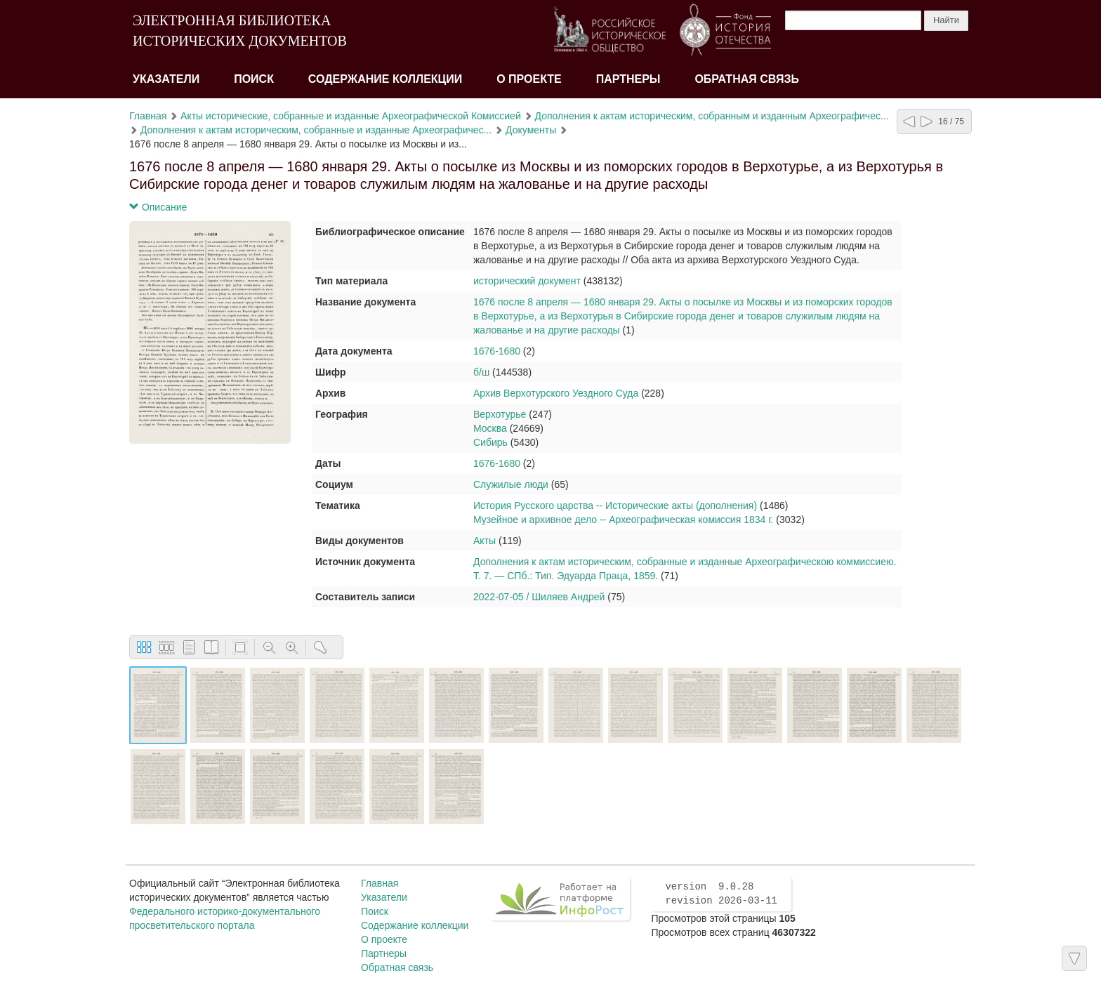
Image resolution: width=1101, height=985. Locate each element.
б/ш (481, 372)
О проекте (529, 79)
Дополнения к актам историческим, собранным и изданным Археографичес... (712, 115)
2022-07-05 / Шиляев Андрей (539, 596)
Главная (147, 115)
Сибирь (490, 442)
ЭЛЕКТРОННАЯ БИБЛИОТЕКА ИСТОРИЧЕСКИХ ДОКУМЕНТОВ (240, 30)
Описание (158, 207)
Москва (490, 428)
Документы (531, 129)
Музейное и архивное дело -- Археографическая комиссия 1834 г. (623, 519)
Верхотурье (499, 414)
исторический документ (527, 280)
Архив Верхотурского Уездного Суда (555, 393)
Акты (484, 540)
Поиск (254, 79)
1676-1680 (496, 351)
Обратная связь (746, 79)
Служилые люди (510, 484)
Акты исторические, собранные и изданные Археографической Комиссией (350, 115)
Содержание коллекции (385, 79)
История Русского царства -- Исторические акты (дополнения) (615, 505)
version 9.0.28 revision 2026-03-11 (721, 893)
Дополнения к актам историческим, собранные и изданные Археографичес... (316, 129)
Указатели (166, 79)
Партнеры (628, 79)
